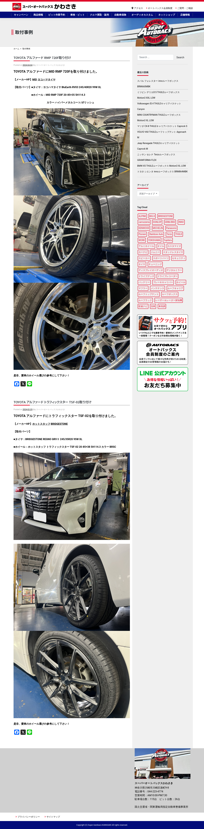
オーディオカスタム (142, 14)
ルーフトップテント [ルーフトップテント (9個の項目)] (148, 294)
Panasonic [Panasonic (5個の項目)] (171, 228)
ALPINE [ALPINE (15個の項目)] (142, 216)
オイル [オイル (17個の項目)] (160, 246)
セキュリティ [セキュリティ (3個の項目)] (178, 258)
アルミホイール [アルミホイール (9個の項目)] (146, 246)
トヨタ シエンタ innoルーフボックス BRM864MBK (162, 171)
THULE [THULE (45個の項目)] (178, 234)
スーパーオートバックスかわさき (44, 6)
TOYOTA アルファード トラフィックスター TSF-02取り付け (53, 402)
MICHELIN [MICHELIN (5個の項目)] (158, 228)
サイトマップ (53, 816)
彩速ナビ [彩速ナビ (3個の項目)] (142, 306)
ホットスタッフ (41, 423)
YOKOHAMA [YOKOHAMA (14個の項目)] (154, 240)
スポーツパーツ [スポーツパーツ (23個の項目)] (161, 258)
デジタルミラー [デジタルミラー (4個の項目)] (174, 270)
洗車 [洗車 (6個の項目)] (153, 306)
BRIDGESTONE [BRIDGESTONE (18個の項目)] (165, 216)
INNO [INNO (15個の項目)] (181, 222)
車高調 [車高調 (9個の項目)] (162, 306)
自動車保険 (120, 14)
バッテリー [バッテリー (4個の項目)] (144, 282)
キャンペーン (21, 14)
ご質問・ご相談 (185, 8)
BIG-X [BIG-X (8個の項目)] (152, 216)
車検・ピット (77, 14)
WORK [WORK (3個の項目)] (141, 240)
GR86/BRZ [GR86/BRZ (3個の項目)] (170, 222)
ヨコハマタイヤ (46, 79)
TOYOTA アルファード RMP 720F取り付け (42, 57)
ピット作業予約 (56, 14)
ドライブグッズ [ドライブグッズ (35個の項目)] (146, 276)
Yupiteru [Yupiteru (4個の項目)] (168, 240)
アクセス (138, 8)
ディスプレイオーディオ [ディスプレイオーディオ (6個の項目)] (150, 270)
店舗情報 (185, 14)
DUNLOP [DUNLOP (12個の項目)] (157, 222)
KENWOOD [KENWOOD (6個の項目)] (143, 228)
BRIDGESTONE (59, 423)
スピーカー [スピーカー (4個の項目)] (144, 258)
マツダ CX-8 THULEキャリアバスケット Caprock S (162, 126)
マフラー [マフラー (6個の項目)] (142, 288)
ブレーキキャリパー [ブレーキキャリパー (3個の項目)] (163, 282)
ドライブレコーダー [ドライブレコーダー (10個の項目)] (167, 276)
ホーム (16, 49)
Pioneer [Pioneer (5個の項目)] (142, 234)
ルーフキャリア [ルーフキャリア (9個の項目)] (175, 288)
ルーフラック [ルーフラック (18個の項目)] (145, 300)
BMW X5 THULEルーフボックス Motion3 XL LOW (161, 166)
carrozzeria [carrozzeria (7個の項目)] (143, 222)
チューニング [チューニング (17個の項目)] (155, 264)
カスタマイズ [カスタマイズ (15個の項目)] (174, 246)
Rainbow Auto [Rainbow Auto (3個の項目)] (156, 234)
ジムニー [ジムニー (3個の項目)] (155, 252)
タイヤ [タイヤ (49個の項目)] (141, 264)
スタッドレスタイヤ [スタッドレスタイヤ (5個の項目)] (173, 252)
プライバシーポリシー (29, 816)
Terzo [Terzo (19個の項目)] (169, 234)
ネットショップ (166, 14)
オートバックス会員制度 (160, 8)
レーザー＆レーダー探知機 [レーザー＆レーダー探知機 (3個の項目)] (168, 300)
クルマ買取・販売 (99, 14)
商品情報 (38, 14)
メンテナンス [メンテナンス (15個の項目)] (157, 288)
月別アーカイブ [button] (147, 193)
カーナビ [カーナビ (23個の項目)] (142, 252)
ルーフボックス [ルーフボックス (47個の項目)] (170, 294)
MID (34, 79)
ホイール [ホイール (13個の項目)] (180, 282)
